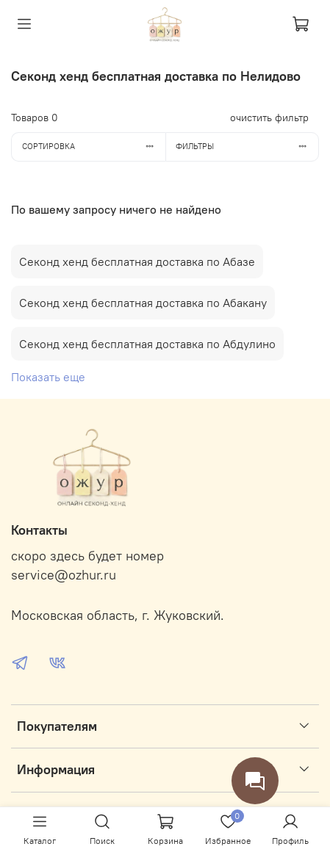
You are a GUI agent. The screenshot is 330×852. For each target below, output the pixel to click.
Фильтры (247, 146)
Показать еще (48, 376)
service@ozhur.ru (63, 575)
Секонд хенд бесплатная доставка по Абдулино (147, 343)
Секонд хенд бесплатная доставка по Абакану (143, 302)
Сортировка (93, 146)
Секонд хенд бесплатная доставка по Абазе (137, 261)
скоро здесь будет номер (87, 556)
